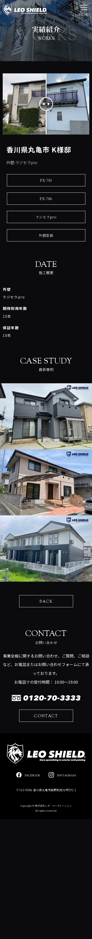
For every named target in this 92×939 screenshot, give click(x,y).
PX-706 (46, 198)
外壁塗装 (46, 235)
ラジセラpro (46, 217)
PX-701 (46, 180)
